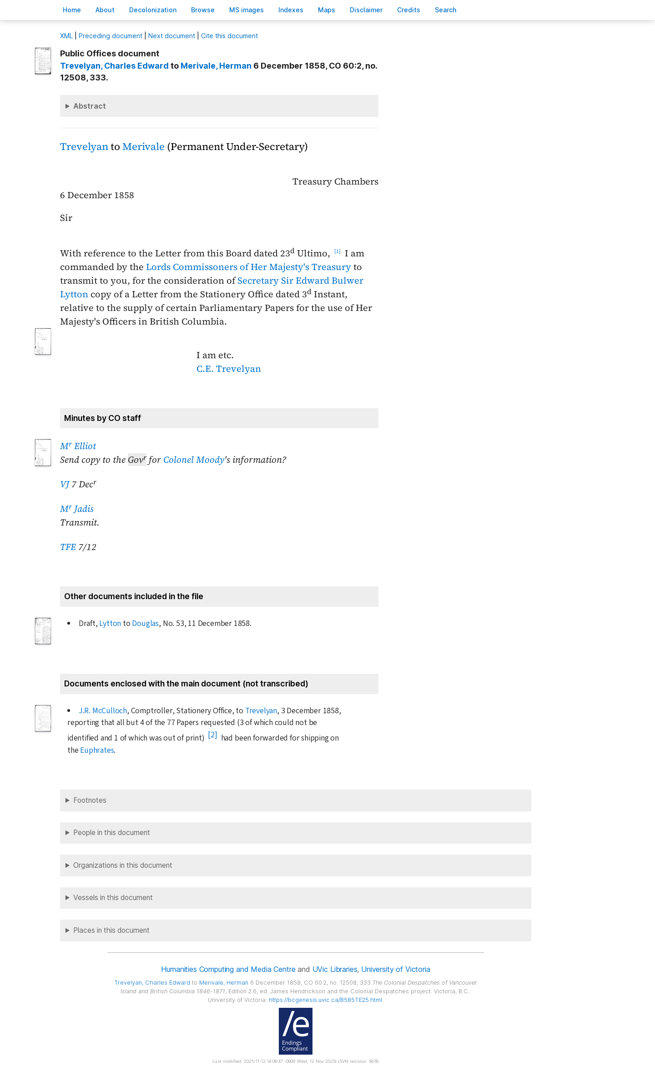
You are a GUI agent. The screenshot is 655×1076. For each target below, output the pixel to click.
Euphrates (97, 750)
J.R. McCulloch (103, 710)
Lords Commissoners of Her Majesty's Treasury (248, 266)
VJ (64, 484)
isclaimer (366, 10)
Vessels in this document (113, 897)
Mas (326, 10)
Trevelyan (84, 147)
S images (246, 10)
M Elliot (78, 446)
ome (72, 10)
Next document (171, 36)
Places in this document (111, 930)
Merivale (143, 147)
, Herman (216, 65)
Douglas (145, 623)
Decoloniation (152, 10)
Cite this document (229, 36)
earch (446, 10)
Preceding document (110, 36)
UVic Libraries (335, 969)
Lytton (110, 623)
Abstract (89, 105)
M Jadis (77, 508)
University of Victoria (395, 969)
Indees (290, 10)
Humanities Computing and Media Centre (228, 969)
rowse (203, 10)
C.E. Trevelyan (228, 368)
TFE (68, 547)
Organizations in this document (122, 865)
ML (66, 36)
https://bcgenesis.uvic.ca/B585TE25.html (325, 999)
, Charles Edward (114, 65)
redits (408, 10)
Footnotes (89, 800)
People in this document (111, 832)
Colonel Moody (193, 459)
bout (105, 10)
